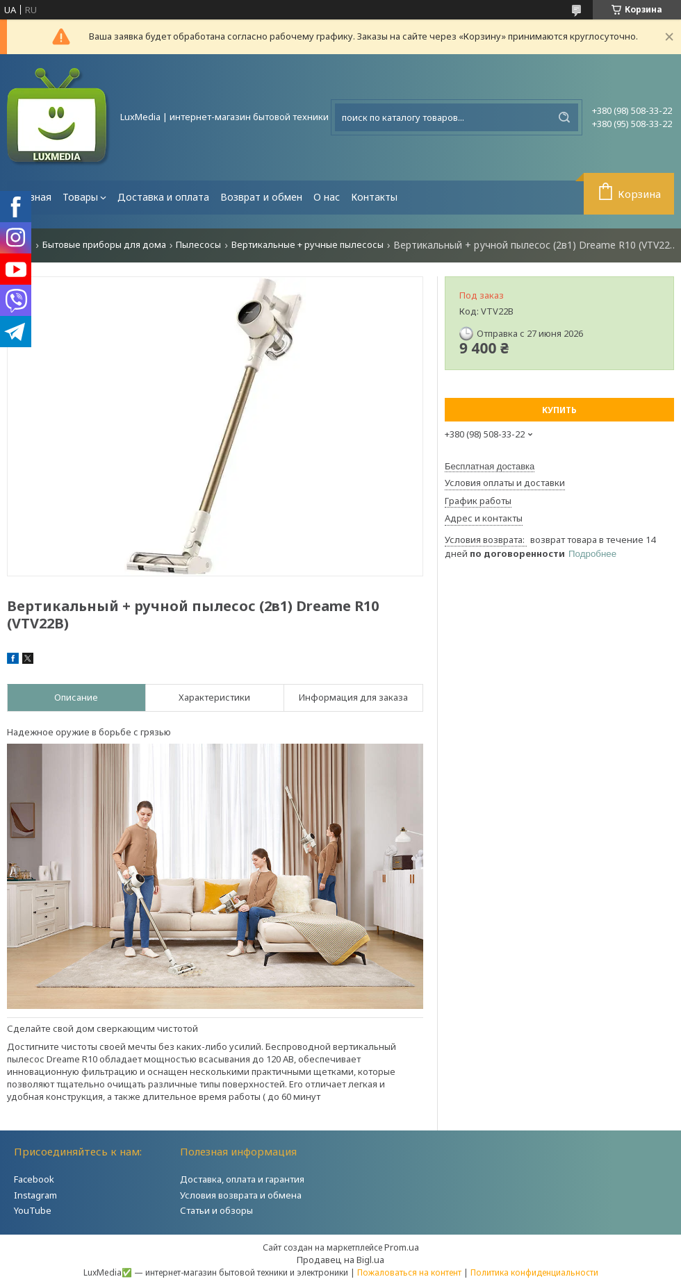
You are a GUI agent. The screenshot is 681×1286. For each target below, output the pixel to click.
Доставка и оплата (163, 196)
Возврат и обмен (261, 196)
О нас (326, 196)
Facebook (34, 1179)
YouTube (32, 1210)
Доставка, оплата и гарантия (242, 1179)
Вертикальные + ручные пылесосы (307, 245)
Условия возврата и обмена (241, 1195)
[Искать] (564, 117)
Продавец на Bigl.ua (340, 1259)
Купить (559, 410)
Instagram (35, 1195)
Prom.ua (401, 1247)
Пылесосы (198, 245)
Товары (80, 196)
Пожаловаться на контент (409, 1272)
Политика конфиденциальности (534, 1272)
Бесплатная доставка (489, 466)
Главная (32, 196)
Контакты (374, 196)
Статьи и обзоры (216, 1210)
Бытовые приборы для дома (104, 245)
